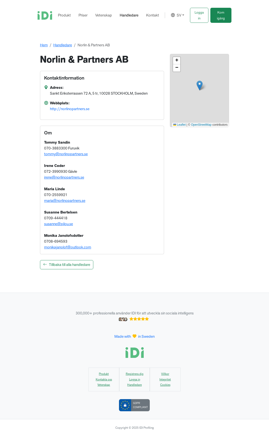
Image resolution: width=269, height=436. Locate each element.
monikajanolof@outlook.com (67, 247)
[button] (199, 15)
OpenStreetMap (201, 124)
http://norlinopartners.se (69, 108)
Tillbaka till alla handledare (66, 264)
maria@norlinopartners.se (64, 200)
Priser (83, 15)
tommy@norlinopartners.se (66, 153)
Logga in (134, 379)
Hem (44, 45)
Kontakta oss (104, 379)
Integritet (165, 379)
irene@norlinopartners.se (64, 177)
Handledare (129, 15)
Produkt (64, 15)
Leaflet (179, 124)
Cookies (165, 385)
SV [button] (176, 15)
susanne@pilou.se (58, 223)
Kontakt (152, 15)
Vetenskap (103, 15)
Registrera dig (134, 374)
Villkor (165, 374)
